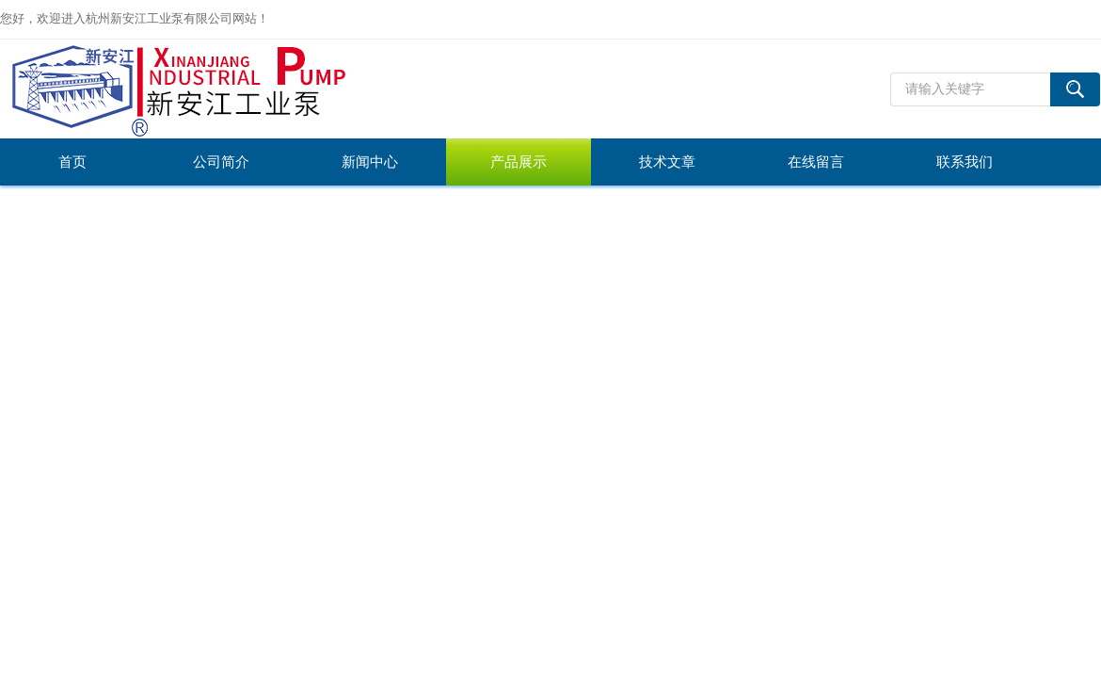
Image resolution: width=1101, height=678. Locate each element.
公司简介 (221, 162)
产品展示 (518, 162)
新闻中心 (370, 162)
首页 (72, 162)
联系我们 (964, 162)
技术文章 (667, 162)
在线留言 (816, 162)
